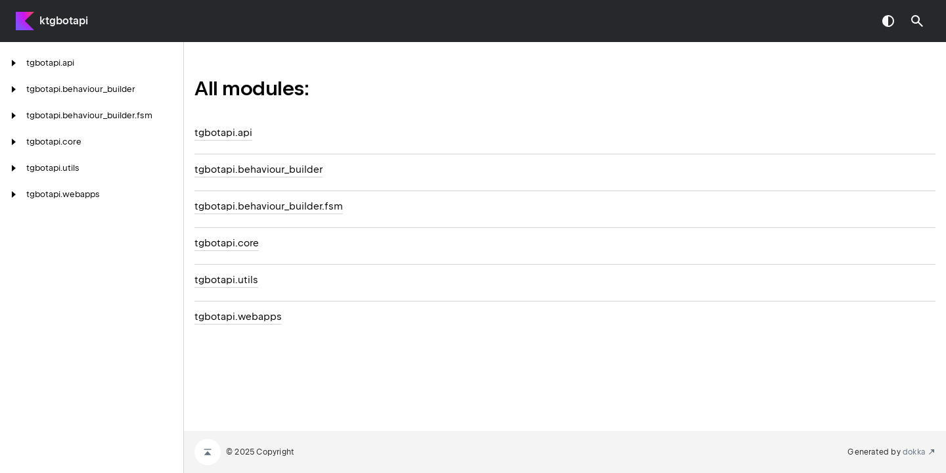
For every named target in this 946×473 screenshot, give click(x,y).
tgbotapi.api (223, 133)
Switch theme (888, 21)
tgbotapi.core (226, 243)
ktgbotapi (63, 20)
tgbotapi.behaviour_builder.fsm (268, 206)
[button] (917, 21)
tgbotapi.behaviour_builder (258, 169)
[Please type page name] (917, 21)
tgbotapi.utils (226, 280)
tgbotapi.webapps (238, 317)
